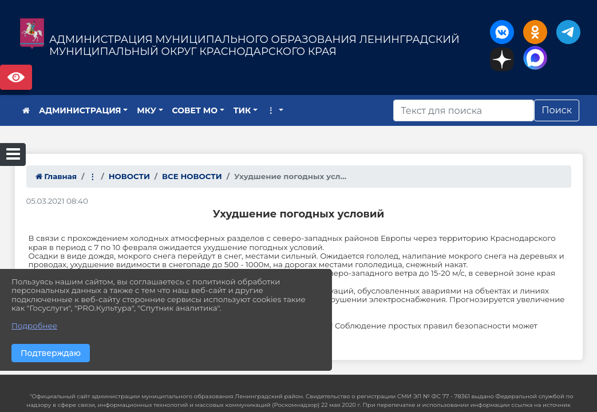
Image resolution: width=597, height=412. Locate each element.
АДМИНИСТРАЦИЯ (80, 110)
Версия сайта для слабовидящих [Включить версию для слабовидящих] (16, 77)
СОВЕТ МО (195, 110)
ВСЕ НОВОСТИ (192, 176)
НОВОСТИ (129, 176)
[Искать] (463, 110)
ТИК (242, 110)
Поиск (556, 110)
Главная (56, 176)
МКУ (146, 110)
